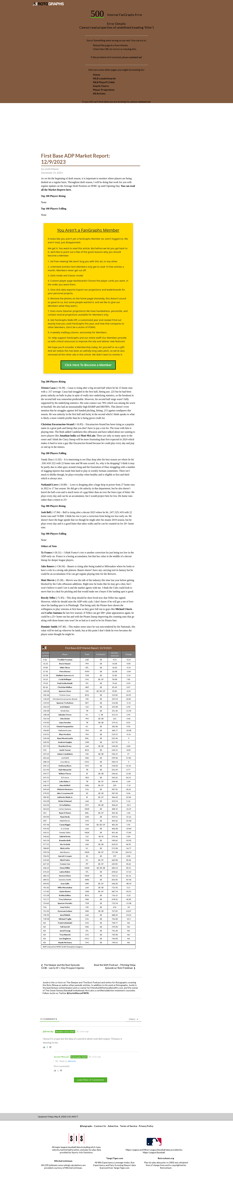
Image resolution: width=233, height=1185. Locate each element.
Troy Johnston (65, 899)
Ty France (46, 552)
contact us (135, 57)
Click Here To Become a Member (88, 365)
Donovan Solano (65, 911)
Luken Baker (64, 872)
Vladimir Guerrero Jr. (65, 675)
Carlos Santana (53, 613)
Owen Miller (65, 868)
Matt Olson (65, 667)
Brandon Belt (65, 840)
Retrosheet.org (166, 1158)
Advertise (113, 1126)
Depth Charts (101, 85)
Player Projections (104, 89)
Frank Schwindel (65, 923)
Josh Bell (46, 512)
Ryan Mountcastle (65, 738)
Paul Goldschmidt (65, 683)
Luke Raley (63, 781)
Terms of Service (128, 1126)
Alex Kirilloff (64, 785)
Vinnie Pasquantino (64, 726)
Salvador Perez (64, 714)
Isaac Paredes (65, 722)
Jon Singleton (65, 938)
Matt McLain (88, 435)
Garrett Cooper (65, 856)
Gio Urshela (65, 844)
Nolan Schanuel (65, 801)
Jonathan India (67, 435)
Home (96, 74)
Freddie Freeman (65, 659)
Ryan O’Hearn (65, 813)
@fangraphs (86, 1126)
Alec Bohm (65, 718)
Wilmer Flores (65, 773)
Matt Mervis (48, 580)
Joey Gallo (64, 883)
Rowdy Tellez (48, 597)
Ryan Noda (65, 817)
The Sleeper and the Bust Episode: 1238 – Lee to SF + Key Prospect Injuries (62, 966)
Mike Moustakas (65, 887)
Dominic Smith (49, 626)
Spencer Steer (65, 691)
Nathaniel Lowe (49, 484)
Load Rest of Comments (90, 1080)
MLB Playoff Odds (104, 82)
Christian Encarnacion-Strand (57, 424)
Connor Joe (65, 864)
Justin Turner (65, 750)
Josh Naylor (65, 707)
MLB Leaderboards (104, 78)
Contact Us (100, 1126)
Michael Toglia (65, 919)
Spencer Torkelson (64, 703)
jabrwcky (72, 1061)
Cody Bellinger (65, 679)
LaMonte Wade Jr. (65, 797)
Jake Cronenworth (65, 793)
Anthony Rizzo (65, 766)
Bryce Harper (65, 663)
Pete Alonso (64, 671)
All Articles (99, 93)
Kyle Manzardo (65, 769)
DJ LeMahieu (64, 805)
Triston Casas (48, 388)
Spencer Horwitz (65, 903)
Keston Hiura (65, 876)
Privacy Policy (146, 1126)
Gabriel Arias (64, 836)
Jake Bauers (47, 566)
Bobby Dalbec (65, 895)
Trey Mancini (64, 934)
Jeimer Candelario (65, 754)
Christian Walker (65, 687)
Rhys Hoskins (65, 734)
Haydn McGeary (65, 942)
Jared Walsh (65, 915)
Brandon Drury (65, 746)
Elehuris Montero (65, 789)
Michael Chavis (123, 609)
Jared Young (65, 931)
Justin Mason (51, 168)
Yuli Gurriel (65, 927)
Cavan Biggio (65, 824)
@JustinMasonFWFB (78, 993)
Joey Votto (65, 907)
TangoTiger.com (114, 1158)
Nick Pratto (65, 860)
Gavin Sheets (65, 891)
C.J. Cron (65, 828)
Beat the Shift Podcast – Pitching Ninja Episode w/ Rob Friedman (114, 966)
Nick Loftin (65, 848)
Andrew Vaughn (65, 742)
